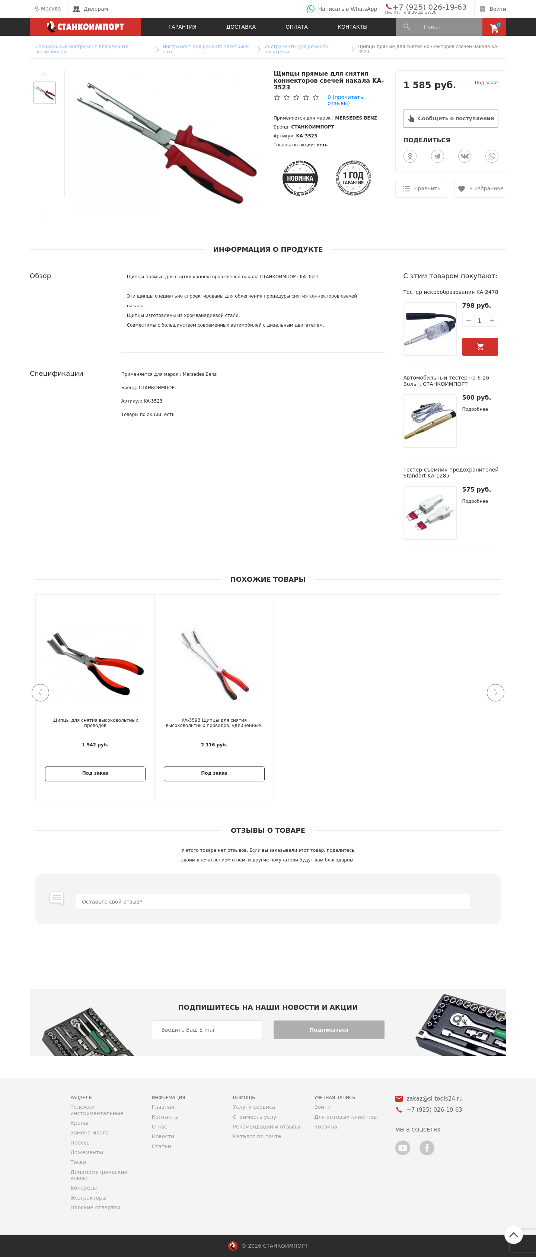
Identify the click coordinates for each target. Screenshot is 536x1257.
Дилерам (90, 9)
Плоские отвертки (95, 1207)
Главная (162, 1107)
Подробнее (475, 409)
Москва (47, 9)
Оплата (296, 27)
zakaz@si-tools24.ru (434, 1099)
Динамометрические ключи (98, 1175)
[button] (44, 74)
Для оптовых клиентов (345, 1117)
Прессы (80, 1143)
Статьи (161, 1146)
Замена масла (89, 1133)
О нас (159, 1127)
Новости (162, 1136)
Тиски (78, 1162)
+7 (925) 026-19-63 (421, 6)
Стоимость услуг (256, 1117)
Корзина (325, 1127)
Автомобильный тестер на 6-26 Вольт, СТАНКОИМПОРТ (446, 381)
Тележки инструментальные (96, 1110)
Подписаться (329, 1030)
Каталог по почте (257, 1136)
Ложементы (86, 1152)
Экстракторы (88, 1198)
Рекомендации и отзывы (266, 1127)
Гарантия (183, 27)
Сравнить (427, 188)
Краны (79, 1123)
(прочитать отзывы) (345, 100)
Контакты (352, 27)
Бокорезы (83, 1188)
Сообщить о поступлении (456, 118)
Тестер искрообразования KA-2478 (450, 292)
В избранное (486, 188)
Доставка (241, 27)
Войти (492, 9)
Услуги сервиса (254, 1107)
